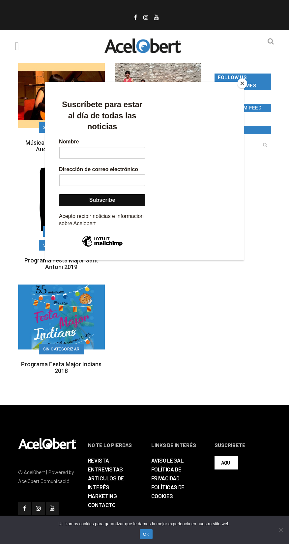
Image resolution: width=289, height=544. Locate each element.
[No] (280, 530)
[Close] (242, 83)
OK (146, 534)
